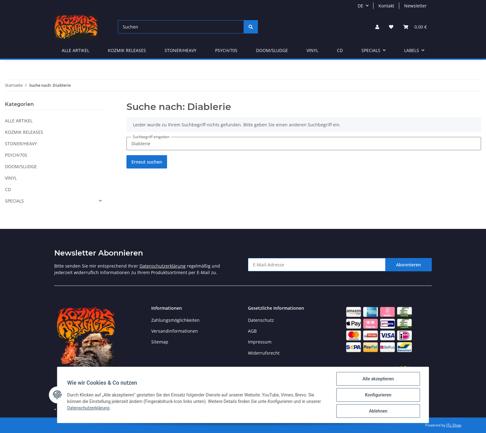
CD (8, 189)
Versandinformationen (174, 331)
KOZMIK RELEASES (24, 132)
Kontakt (386, 6)
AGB (252, 331)
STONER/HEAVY (21, 144)
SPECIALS (14, 201)
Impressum (260, 342)
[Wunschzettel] (391, 26)
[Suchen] (181, 26)
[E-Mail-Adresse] (317, 264)
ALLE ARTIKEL (19, 121)
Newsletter (415, 6)
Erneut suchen (146, 162)
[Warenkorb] (415, 26)
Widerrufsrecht (264, 353)
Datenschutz (261, 320)
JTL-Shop (453, 425)
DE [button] (360, 6)
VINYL (11, 178)
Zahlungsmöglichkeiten (175, 320)
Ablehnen (378, 411)
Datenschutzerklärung (162, 266)
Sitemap (159, 342)
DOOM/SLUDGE (21, 166)
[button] (377, 26)
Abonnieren (408, 265)
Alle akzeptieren (378, 378)
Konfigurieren (378, 394)
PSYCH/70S (16, 155)
